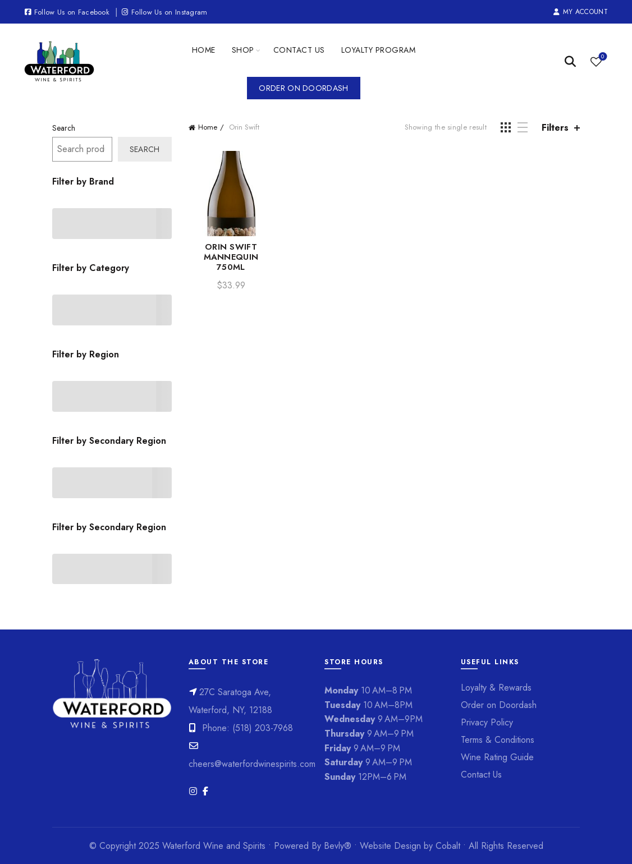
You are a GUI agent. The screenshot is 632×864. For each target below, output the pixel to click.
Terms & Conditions (497, 739)
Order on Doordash (303, 88)
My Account (580, 12)
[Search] (570, 61)
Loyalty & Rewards (496, 687)
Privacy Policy (487, 722)
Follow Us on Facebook (66, 12)
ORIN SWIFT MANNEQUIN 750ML (231, 257)
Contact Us (299, 50)
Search (63, 128)
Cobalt (449, 845)
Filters (555, 127)
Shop (243, 50)
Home (204, 50)
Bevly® (337, 845)
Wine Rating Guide (497, 757)
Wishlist (601, 57)
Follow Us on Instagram (164, 12)
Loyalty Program (378, 50)
